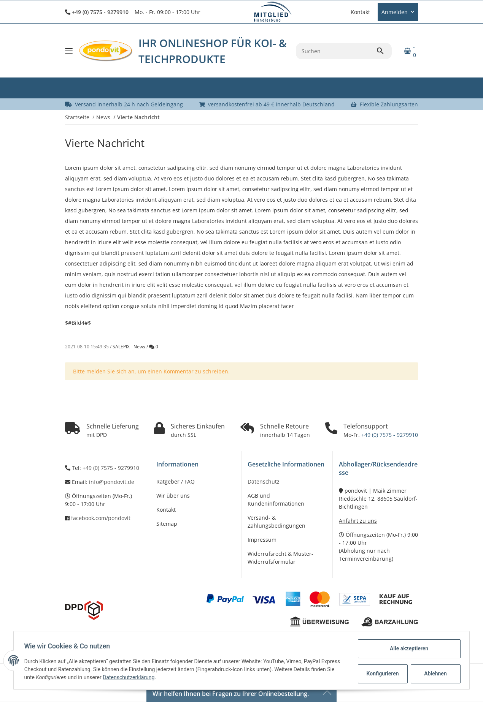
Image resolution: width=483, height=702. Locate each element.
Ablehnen (434, 673)
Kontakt (360, 12)
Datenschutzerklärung (130, 677)
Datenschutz (264, 481)
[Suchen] (336, 51)
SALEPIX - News (129, 346)
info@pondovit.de (111, 481)
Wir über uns (173, 495)
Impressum (262, 539)
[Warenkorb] (408, 51)
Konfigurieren (381, 673)
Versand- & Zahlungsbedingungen (276, 521)
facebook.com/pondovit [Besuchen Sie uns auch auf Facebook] (100, 518)
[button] (343, 12)
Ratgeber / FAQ (175, 481)
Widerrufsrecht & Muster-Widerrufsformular (280, 557)
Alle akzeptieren (407, 648)
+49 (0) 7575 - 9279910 (100, 12)
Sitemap (166, 523)
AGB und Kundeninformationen (276, 499)
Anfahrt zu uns (358, 520)
